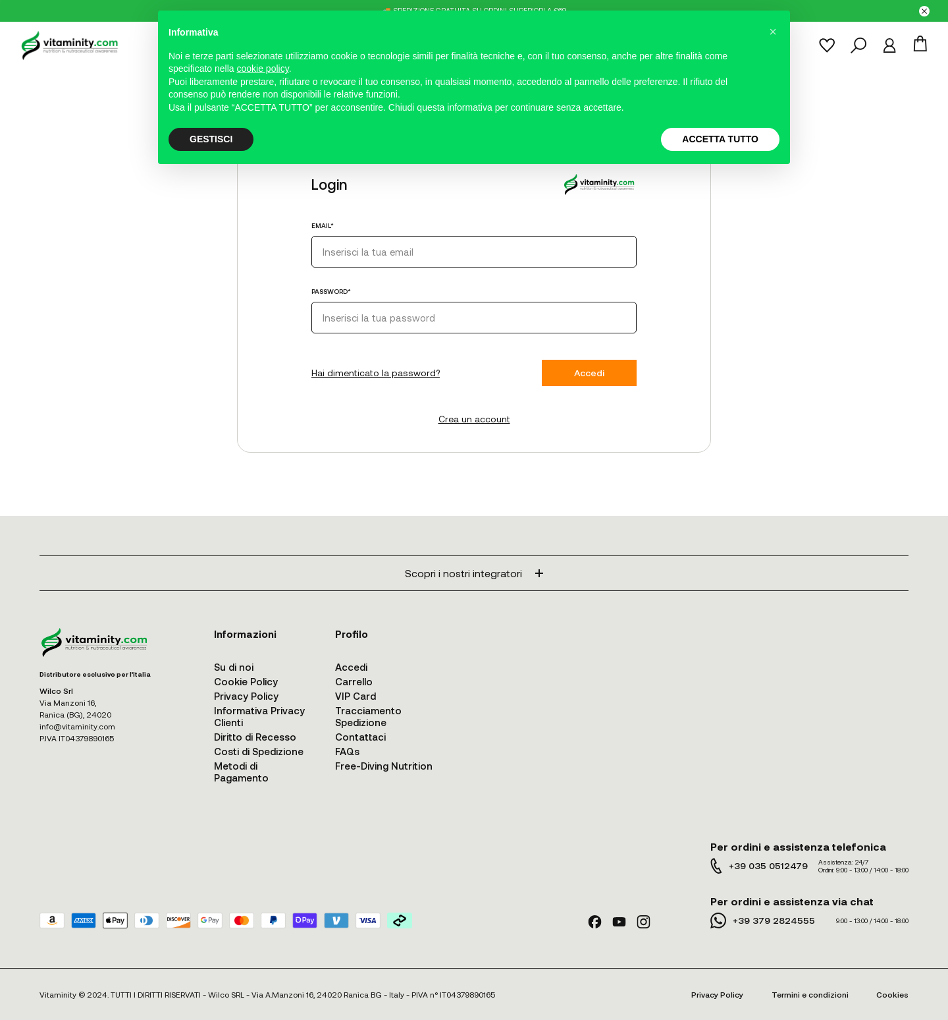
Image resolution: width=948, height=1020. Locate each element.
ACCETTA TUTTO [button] (720, 139)
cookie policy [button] (263, 68)
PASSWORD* (331, 291)
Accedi (589, 372)
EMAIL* (322, 225)
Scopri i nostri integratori (474, 573)
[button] (772, 31)
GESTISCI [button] (211, 139)
